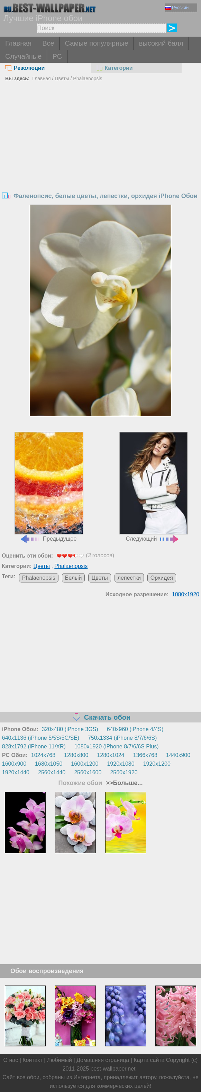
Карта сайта (149, 1060)
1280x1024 (110, 755)
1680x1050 (48, 764)
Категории (114, 68)
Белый (73, 578)
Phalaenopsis (87, 78)
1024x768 (43, 755)
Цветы (62, 78)
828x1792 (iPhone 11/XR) (34, 746)
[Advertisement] (100, 135)
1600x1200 (84, 764)
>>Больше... (123, 783)
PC (57, 56)
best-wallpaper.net (113, 1069)
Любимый (59, 1060)
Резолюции (25, 68)
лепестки (129, 578)
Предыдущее (49, 487)
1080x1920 (185, 594)
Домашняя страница (102, 1060)
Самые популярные (96, 43)
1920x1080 (120, 764)
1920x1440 (15, 772)
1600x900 (14, 764)
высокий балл (161, 43)
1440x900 (178, 755)
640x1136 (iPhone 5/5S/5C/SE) (40, 738)
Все (48, 43)
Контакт (32, 1060)
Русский (177, 7)
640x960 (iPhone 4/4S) (135, 729)
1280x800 (76, 755)
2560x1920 (123, 772)
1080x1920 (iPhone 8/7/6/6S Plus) (116, 746)
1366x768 (145, 755)
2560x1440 (51, 772)
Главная (18, 43)
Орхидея (161, 578)
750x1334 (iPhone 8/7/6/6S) (122, 738)
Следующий (153, 487)
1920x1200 (157, 764)
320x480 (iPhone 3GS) (70, 729)
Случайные (23, 56)
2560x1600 (87, 772)
